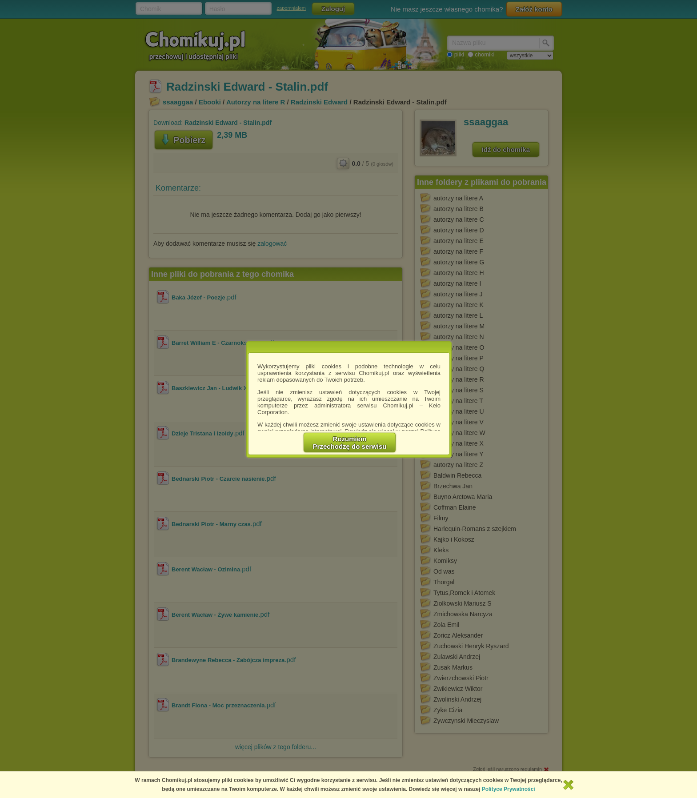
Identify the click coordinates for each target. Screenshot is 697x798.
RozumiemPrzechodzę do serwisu (350, 442)
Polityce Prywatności (508, 789)
